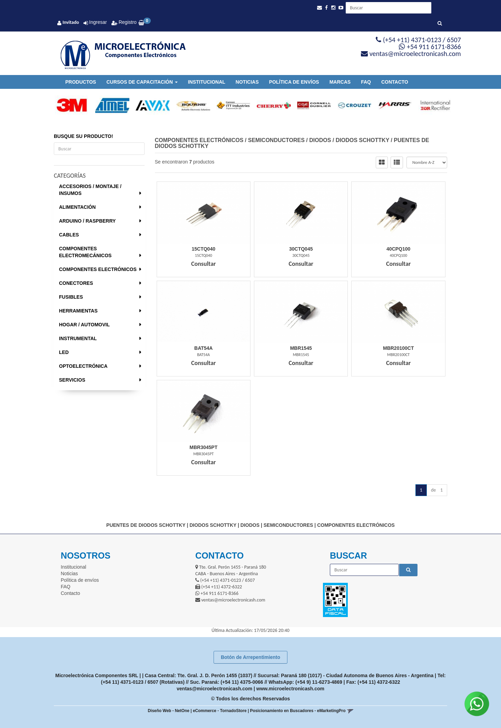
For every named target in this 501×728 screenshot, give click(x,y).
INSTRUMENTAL (78, 338)
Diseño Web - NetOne (168, 710)
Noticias (247, 82)
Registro (127, 22)
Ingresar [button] (98, 22)
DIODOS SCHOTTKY (362, 140)
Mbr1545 (301, 348)
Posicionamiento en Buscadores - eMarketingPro (298, 710)
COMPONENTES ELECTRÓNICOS (98, 269)
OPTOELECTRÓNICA (83, 366)
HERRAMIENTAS (78, 311)
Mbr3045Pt (203, 447)
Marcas (340, 82)
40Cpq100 (398, 249)
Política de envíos (294, 82)
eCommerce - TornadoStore (220, 710)
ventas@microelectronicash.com (214, 688)
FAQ (366, 82)
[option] (69, 105)
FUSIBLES (71, 297)
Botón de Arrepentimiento (250, 657)
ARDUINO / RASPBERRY (87, 221)
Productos (80, 82)
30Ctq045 (301, 249)
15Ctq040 (203, 249)
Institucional (206, 82)
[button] (319, 8)
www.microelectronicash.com (290, 688)
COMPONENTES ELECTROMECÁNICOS (85, 252)
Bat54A (203, 348)
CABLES (69, 234)
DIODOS (320, 140)
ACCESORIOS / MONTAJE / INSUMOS (90, 190)
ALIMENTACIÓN (77, 207)
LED (64, 352)
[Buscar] (440, 23)
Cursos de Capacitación (141, 82)
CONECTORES (76, 283)
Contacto (394, 82)
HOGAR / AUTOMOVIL (84, 324)
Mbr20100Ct (398, 348)
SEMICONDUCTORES (276, 140)
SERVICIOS (72, 380)
